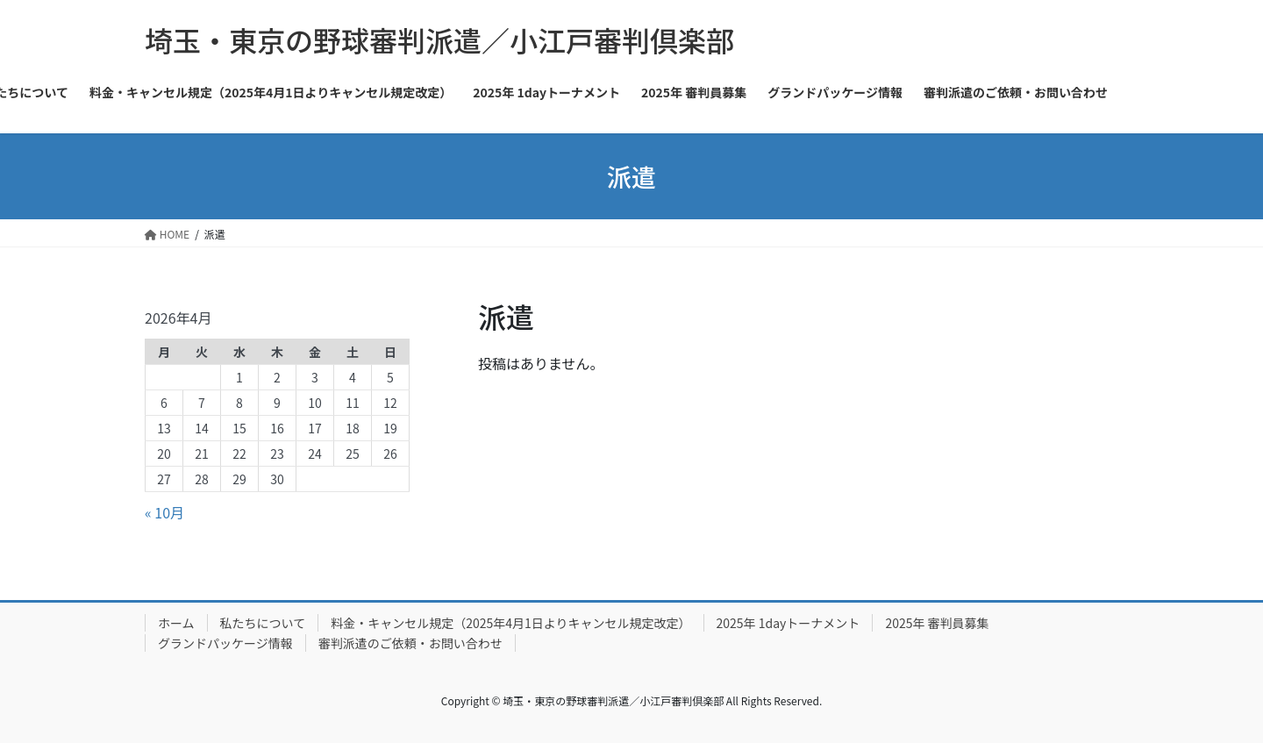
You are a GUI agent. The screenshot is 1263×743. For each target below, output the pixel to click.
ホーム (176, 623)
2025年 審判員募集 (936, 623)
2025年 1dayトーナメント (788, 623)
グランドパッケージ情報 (225, 643)
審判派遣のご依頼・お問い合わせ (410, 643)
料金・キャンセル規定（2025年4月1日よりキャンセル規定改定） (510, 623)
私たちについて (263, 623)
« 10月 (164, 512)
